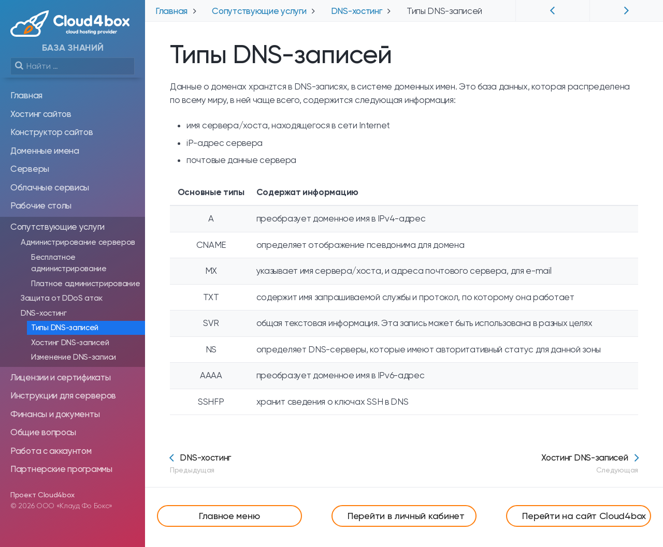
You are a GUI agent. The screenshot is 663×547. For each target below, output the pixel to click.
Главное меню (229, 515)
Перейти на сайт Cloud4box (584, 515)
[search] (72, 66)
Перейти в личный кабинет (406, 515)
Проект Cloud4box (42, 495)
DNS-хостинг (200, 463)
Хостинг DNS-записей (589, 463)
